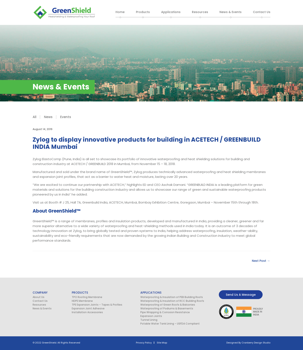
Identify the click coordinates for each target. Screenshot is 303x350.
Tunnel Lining (148, 320)
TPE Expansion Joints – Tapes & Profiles (97, 304)
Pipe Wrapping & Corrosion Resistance (165, 312)
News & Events (42, 308)
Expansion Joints (151, 316)
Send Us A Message (241, 295)
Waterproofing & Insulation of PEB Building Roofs (171, 297)
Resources (39, 304)
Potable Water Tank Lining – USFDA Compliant (170, 323)
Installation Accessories (87, 312)
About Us (38, 297)
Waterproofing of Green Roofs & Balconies (167, 304)
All (34, 117)
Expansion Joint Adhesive (88, 308)
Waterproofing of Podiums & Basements (166, 308)
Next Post (261, 261)
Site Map (162, 342)
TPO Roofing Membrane (87, 297)
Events (65, 117)
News (48, 117)
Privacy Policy (144, 342)
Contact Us (40, 301)
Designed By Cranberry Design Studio (248, 342)
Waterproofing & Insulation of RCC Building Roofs (172, 301)
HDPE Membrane (82, 301)
